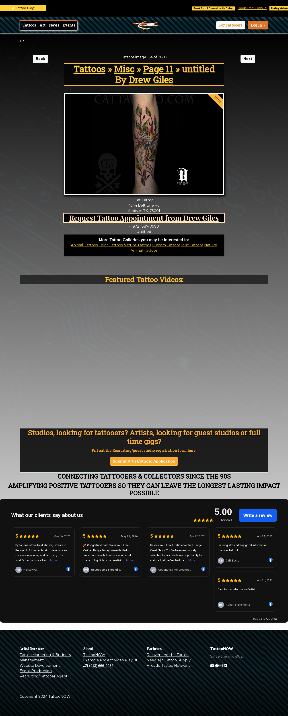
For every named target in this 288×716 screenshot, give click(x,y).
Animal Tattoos (84, 245)
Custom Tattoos (166, 245)
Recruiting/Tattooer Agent (44, 676)
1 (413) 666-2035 (98, 665)
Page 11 (158, 69)
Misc (124, 69)
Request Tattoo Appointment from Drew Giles (144, 217)
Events (69, 25)
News (54, 25)
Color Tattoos (111, 245)
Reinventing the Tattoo (168, 655)
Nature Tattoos (137, 245)
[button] (230, 25)
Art (42, 25)
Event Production (36, 671)
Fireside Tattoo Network (168, 665)
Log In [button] (257, 25)
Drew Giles (151, 80)
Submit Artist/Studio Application (144, 461)
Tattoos (29, 25)
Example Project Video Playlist (110, 660)
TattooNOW (94, 655)
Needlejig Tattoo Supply (169, 660)
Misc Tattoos (192, 245)
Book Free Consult (257, 8)
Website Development (40, 665)
